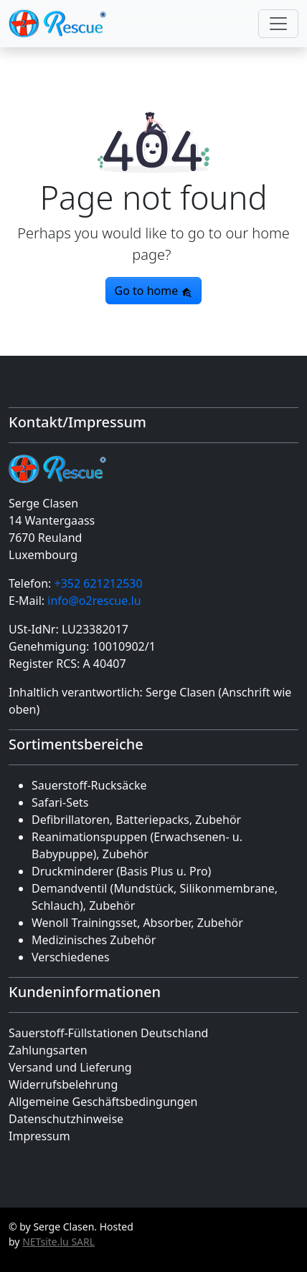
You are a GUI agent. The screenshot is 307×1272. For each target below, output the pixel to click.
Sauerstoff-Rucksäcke (89, 785)
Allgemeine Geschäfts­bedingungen (103, 1102)
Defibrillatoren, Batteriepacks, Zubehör (136, 819)
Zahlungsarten (48, 1050)
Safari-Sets (60, 802)
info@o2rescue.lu (94, 600)
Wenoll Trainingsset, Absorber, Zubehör (137, 923)
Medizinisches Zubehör (94, 940)
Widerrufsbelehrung (63, 1084)
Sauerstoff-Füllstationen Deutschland (108, 1033)
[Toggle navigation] (278, 23)
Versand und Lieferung (70, 1067)
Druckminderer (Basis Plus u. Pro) (121, 871)
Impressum (39, 1136)
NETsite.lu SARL (58, 1241)
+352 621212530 (98, 583)
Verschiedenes (71, 957)
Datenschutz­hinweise (66, 1119)
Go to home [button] (154, 290)
